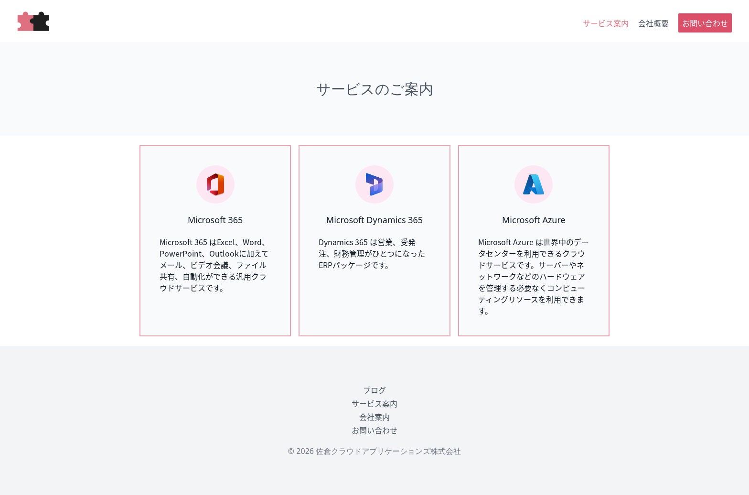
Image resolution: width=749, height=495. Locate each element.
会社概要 (653, 23)
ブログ (374, 390)
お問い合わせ (705, 23)
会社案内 (374, 416)
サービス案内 (606, 23)
